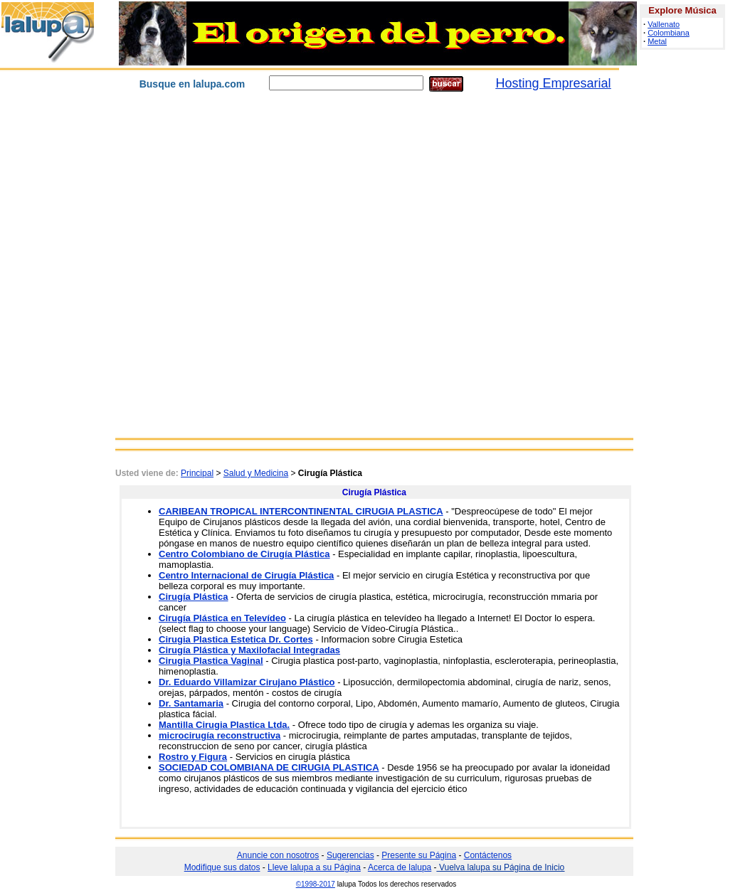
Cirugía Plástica (193, 596)
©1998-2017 (315, 884)
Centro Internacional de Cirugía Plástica (246, 575)
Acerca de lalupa (399, 867)
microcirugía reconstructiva (219, 735)
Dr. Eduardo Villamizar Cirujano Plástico (247, 682)
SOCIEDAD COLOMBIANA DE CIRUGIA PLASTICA (269, 767)
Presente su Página (418, 855)
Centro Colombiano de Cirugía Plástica (244, 554)
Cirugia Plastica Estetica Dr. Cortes (236, 639)
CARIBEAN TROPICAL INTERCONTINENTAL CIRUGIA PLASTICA (301, 511)
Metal (657, 41)
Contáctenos (488, 855)
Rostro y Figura (193, 756)
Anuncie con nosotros (278, 855)
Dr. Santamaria (191, 703)
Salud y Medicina (255, 473)
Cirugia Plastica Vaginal (211, 660)
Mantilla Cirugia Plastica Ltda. (224, 724)
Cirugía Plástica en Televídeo (222, 618)
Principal (197, 473)
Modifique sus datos (222, 867)
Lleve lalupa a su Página (314, 867)
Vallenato (664, 24)
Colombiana (669, 32)
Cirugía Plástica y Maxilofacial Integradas (249, 650)
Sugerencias (350, 855)
